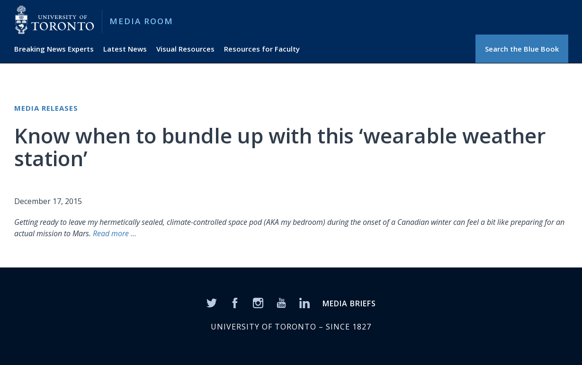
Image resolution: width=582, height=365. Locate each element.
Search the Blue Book (522, 48)
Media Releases (46, 108)
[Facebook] (235, 302)
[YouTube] (281, 302)
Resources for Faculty (262, 48)
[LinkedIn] (304, 302)
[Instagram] (258, 302)
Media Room (141, 21)
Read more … (113, 233)
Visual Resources (185, 48)
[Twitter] (211, 302)
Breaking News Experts (54, 48)
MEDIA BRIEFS (349, 303)
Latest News (125, 48)
